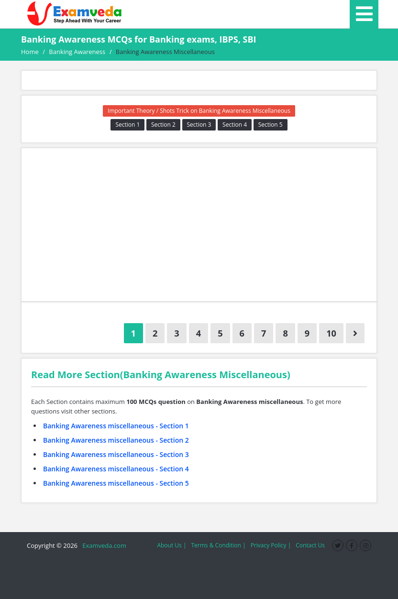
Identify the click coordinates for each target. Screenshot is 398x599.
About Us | (171, 545)
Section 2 (163, 124)
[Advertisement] (199, 225)
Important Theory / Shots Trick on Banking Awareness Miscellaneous (199, 111)
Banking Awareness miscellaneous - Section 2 (116, 440)
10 (331, 333)
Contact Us (310, 545)
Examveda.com (102, 545)
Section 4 (234, 124)
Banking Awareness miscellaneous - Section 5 (116, 483)
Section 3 (199, 124)
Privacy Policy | (271, 545)
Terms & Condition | (218, 545)
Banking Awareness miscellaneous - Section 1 (116, 425)
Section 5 (270, 124)
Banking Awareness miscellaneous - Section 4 (116, 468)
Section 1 (127, 124)
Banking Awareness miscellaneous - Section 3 (116, 454)
